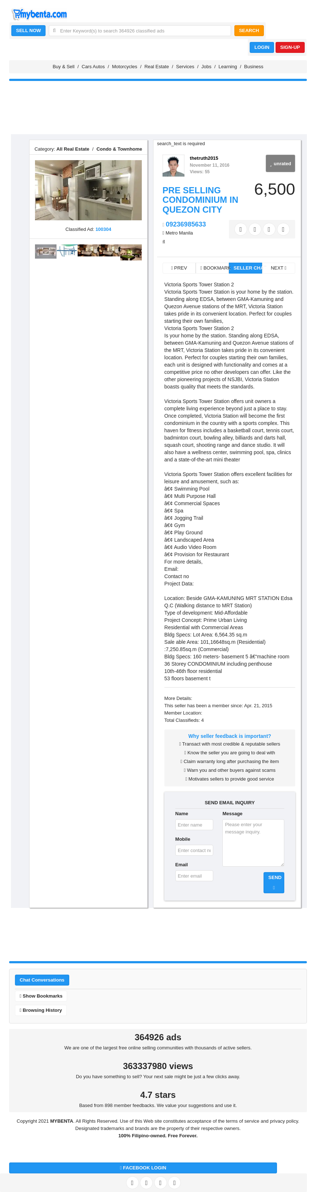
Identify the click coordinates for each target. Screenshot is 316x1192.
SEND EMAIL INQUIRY (230, 802)
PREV (179, 268)
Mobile (182, 839)
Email (181, 864)
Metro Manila (179, 233)
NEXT (278, 268)
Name (181, 813)
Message (232, 813)
